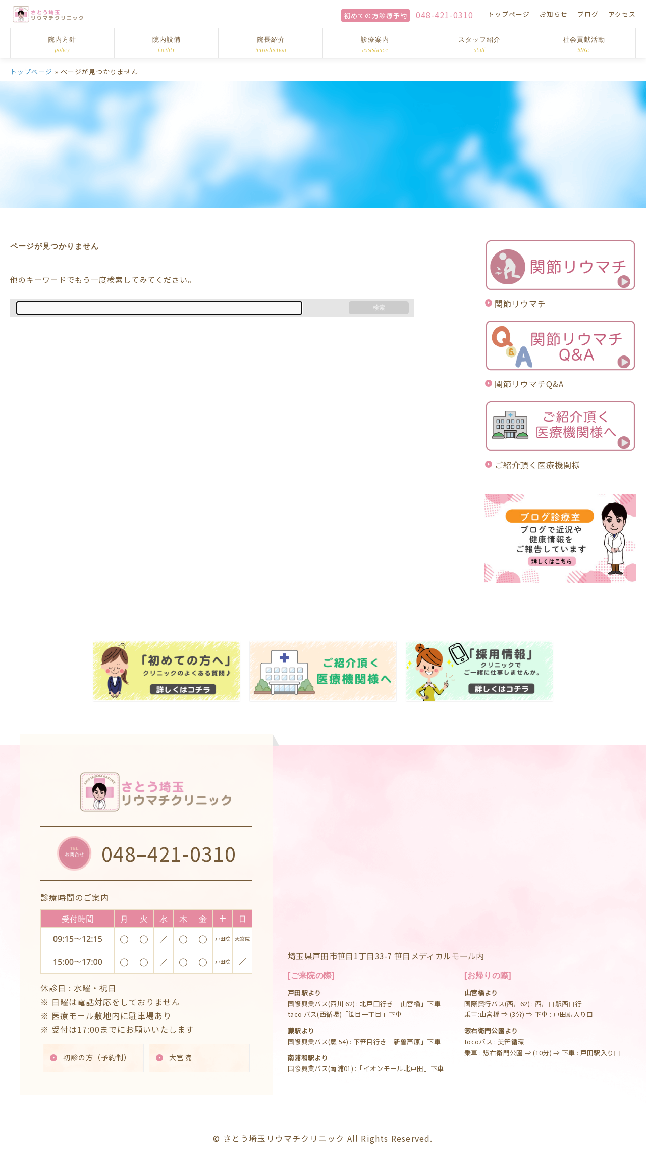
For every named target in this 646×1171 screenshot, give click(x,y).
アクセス (622, 14)
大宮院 (181, 1057)
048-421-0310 (444, 15)
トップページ (509, 14)
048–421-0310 (169, 853)
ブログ (588, 14)
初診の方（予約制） (98, 1057)
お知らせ (554, 14)
